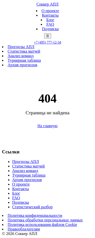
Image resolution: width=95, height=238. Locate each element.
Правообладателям (24, 229)
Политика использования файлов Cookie (42, 224)
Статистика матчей (24, 51)
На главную (47, 126)
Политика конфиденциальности (35, 215)
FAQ (50, 24)
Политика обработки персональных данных (45, 220)
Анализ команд (21, 56)
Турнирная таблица (24, 60)
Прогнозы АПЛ (21, 47)
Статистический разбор (32, 207)
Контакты (50, 15)
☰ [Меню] (47, 36)
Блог (50, 20)
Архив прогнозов (22, 65)
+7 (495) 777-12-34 (47, 42)
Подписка (50, 29)
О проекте (50, 11)
